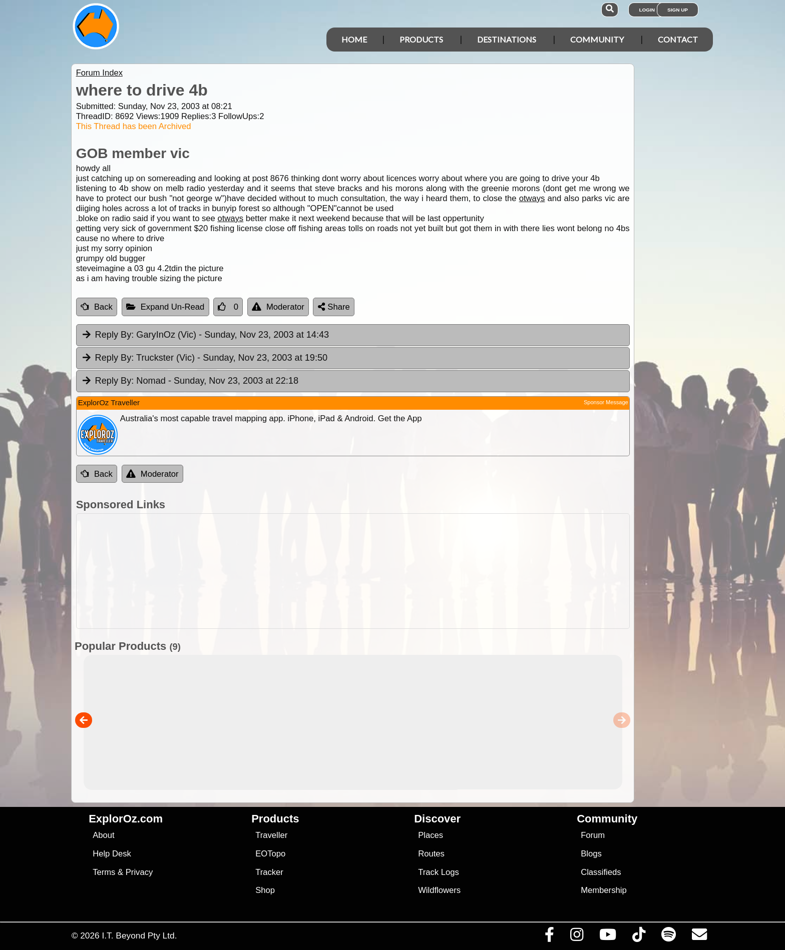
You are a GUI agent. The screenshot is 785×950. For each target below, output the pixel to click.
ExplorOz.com (126, 818)
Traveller (271, 835)
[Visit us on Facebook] (549, 937)
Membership (603, 890)
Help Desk (112, 853)
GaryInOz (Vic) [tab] (205, 335)
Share (334, 307)
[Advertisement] (401, 571)
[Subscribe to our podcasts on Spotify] (668, 937)
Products (421, 39)
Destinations (506, 39)
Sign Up (677, 10)
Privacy (139, 872)
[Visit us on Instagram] (576, 937)
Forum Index (99, 73)
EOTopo (270, 853)
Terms (104, 872)
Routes (431, 853)
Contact (678, 39)
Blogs (591, 853)
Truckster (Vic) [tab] (204, 358)
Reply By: (114, 335)
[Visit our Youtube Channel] (607, 937)
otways (532, 198)
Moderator (278, 307)
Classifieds (601, 872)
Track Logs (438, 872)
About (103, 835)
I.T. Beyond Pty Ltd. (139, 935)
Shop (265, 890)
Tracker (269, 872)
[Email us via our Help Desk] (699, 937)
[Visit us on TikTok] (638, 937)
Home (354, 39)
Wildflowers (439, 890)
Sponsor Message (606, 402)
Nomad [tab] (189, 381)
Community (597, 39)
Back (97, 307)
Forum (593, 835)
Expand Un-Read (165, 307)
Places (430, 835)
